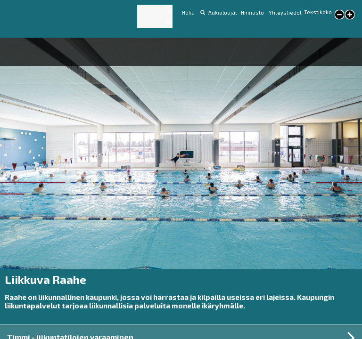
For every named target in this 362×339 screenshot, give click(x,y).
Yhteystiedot (285, 12)
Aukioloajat (222, 12)
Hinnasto (253, 12)
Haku (188, 12)
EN (168, 22)
